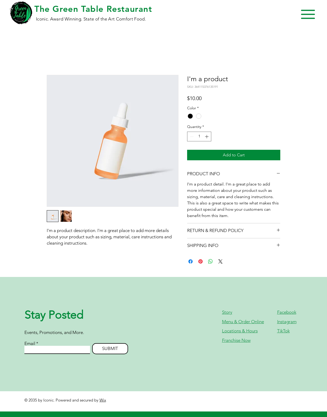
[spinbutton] (199, 136)
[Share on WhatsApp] (210, 261)
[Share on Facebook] (190, 261)
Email (29, 343)
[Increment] (207, 136)
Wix (102, 400)
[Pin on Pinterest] (200, 261)
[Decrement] (191, 136)
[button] (308, 14)
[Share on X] (220, 261)
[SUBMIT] (110, 348)
